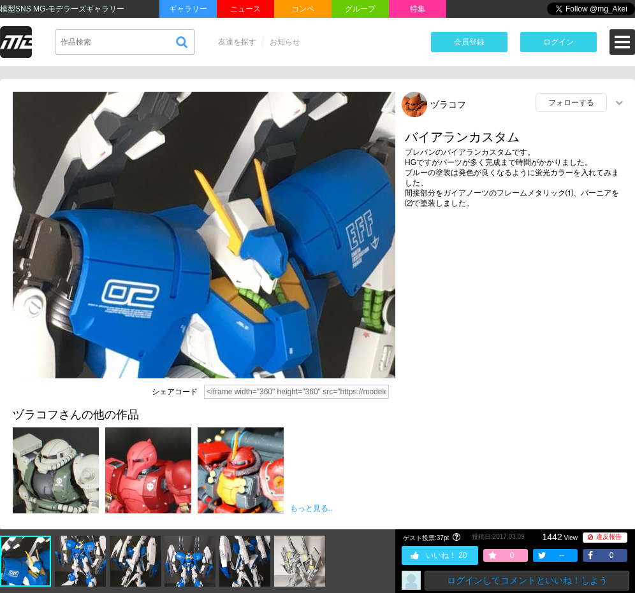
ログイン (558, 42)
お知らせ (285, 42)
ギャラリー (188, 8)
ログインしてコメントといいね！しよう (527, 580)
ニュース (245, 8)
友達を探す (237, 42)
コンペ (302, 8)
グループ (360, 8)
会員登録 (469, 42)
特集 (417, 8)
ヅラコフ (448, 104)
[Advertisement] (515, 291)
